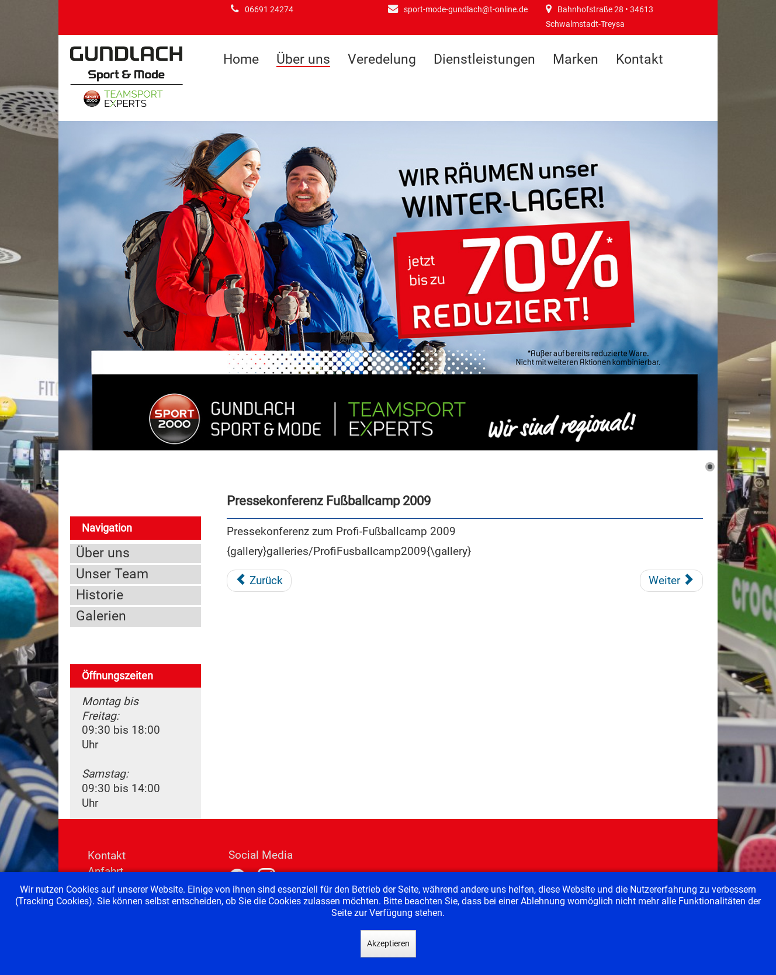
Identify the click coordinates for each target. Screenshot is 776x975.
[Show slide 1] (710, 466)
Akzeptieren (388, 943)
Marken (575, 59)
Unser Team (112, 574)
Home (241, 59)
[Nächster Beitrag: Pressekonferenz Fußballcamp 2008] (671, 581)
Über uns (303, 60)
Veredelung (382, 59)
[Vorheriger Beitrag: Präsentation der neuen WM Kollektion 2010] (259, 581)
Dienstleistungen (484, 59)
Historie (99, 595)
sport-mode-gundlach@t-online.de (466, 10)
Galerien (101, 616)
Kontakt (639, 59)
